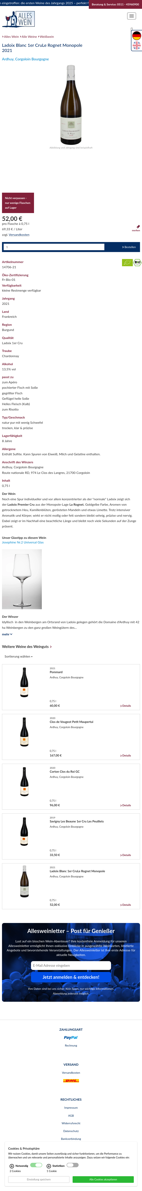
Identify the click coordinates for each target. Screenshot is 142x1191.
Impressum (71, 1107)
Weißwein (47, 36)
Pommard (56, 672)
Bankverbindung (71, 1138)
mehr (6, 634)
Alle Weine (29, 36)
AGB (71, 1115)
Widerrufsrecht (71, 1123)
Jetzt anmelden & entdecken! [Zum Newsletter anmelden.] (71, 977)
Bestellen (130, 247)
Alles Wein (11, 36)
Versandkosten (19, 234)
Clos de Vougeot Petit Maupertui (71, 722)
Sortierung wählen (19, 656)
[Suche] (132, 29)
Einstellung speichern (39, 1179)
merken (136, 228)
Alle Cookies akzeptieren (103, 1179)
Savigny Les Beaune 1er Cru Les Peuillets (77, 821)
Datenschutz (71, 1131)
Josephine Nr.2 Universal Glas (23, 542)
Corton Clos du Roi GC (65, 771)
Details (126, 705)
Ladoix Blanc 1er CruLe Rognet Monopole (77, 871)
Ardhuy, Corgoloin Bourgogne (25, 59)
